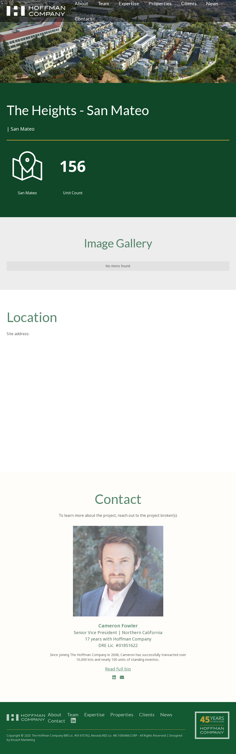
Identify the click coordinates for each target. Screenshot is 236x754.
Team (72, 714)
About (54, 714)
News (166, 714)
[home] (36, 11)
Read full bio (118, 669)
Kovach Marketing (23, 740)
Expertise (94, 714)
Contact (83, 18)
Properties (121, 714)
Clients (146, 714)
